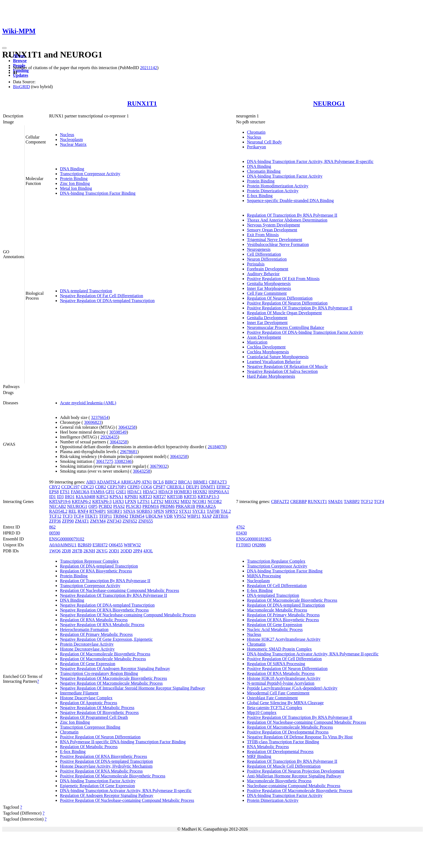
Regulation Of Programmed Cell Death (94, 717)
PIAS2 (119, 506)
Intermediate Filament (79, 693)
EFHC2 (223, 487)
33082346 (123, 461)
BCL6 (158, 482)
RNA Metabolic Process (268, 746)
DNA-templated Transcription (86, 291)
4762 (240, 527)
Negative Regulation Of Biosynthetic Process (99, 712)
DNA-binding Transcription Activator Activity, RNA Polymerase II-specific (126, 790)
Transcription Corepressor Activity (90, 173)
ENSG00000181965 (253, 539)
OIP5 (93, 506)
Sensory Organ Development (272, 230)
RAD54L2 (58, 511)
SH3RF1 (114, 511)
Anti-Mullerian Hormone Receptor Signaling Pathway (294, 776)
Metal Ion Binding (76, 188)
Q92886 (259, 545)
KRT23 (145, 496)
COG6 (146, 487)
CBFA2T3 (218, 482)
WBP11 (194, 516)
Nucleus (67, 134)
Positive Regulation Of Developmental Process (288, 732)
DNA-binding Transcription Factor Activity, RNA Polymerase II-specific (310, 161)
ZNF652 (130, 521)
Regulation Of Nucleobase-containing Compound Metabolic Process (119, 590)
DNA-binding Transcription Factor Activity (285, 176)
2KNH (89, 551)
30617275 (104, 461)
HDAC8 (165, 491)
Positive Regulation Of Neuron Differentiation (287, 303)
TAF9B (213, 511)
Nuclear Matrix (73, 144)
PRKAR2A (206, 506)
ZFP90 (68, 521)
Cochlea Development (266, 347)
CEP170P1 (116, 487)
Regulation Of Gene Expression (87, 663)
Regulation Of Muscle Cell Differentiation (284, 766)
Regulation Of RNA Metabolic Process (94, 619)
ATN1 (146, 482)
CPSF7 (159, 487)
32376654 (99, 417)
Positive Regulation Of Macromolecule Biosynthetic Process (112, 776)
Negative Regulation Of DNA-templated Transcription (107, 300)
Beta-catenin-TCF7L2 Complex (274, 707)
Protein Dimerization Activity (272, 190)
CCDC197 (70, 487)
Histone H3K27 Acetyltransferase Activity (284, 639)
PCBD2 (105, 506)
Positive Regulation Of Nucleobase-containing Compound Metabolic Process (127, 800)
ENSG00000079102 (66, 539)
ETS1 (65, 491)
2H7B (77, 551)
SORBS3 (144, 511)
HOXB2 (200, 491)
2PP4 (137, 551)
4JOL (148, 551)
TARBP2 (352, 501)
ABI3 (91, 482)
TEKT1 (91, 516)
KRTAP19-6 (60, 501)
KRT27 (159, 496)
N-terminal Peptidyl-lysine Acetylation (280, 683)
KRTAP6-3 (102, 501)
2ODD (126, 551)
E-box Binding (260, 195)
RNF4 (83, 511)
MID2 (186, 501)
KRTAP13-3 (208, 496)
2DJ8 (66, 551)
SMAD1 (335, 501)
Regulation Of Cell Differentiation (277, 585)
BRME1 (200, 482)
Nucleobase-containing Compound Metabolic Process (293, 785)
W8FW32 (132, 545)
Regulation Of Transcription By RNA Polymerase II (292, 215)
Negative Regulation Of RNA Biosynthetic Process (104, 610)
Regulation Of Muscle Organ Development (284, 312)
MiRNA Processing (264, 576)
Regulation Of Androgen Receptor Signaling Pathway (106, 795)
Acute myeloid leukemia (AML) (88, 403)
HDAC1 (134, 491)
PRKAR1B (185, 506)
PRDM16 (150, 506)
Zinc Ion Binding (75, 183)
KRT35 (190, 496)
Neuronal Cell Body (264, 142)
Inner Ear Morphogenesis (269, 288)
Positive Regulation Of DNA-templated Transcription (106, 761)
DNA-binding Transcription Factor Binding (98, 193)
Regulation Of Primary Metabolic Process (96, 634)
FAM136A (80, 491)
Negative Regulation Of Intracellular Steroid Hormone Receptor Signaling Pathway (132, 688)
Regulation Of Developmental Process (280, 751)
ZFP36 (55, 521)
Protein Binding (74, 178)
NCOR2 (215, 501)
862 (52, 527)
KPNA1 (117, 496)
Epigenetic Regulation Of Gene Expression (97, 785)
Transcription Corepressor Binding (90, 727)
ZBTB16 (220, 516)
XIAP (207, 516)
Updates (20, 75)
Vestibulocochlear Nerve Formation (278, 244)
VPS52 (180, 516)
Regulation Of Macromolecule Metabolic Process (103, 658)
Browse (20, 60)
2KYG (102, 551)
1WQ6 (55, 551)
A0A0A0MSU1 (62, 545)
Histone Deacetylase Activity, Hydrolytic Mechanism (106, 766)
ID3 (60, 496)
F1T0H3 (243, 545)
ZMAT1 (82, 521)
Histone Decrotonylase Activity (87, 649)
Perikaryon (256, 147)
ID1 (52, 496)
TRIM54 (136, 516)
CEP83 (133, 487)
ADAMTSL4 (108, 482)
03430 (241, 533)
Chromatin (256, 132)
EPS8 (54, 491)
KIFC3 (102, 496)
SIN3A (129, 511)
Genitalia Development (267, 317)
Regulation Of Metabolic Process (89, 746)
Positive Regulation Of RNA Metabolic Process (101, 771)
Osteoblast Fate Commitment (272, 698)
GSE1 (121, 491)
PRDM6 (167, 506)
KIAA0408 (85, 496)
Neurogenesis (259, 249)
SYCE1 (199, 511)
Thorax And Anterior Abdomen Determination (287, 220)
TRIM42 (120, 516)
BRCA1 (185, 482)
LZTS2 (157, 501)
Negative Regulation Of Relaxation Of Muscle (287, 366)
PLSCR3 (133, 506)
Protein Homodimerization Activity (277, 186)
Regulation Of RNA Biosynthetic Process (96, 571)
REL (73, 511)
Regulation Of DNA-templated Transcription (99, 566)
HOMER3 (183, 491)
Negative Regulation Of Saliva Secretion (282, 371)
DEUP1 (192, 487)
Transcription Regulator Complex (276, 561)
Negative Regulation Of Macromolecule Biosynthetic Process (113, 678)
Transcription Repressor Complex (89, 561)
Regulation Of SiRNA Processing (276, 663)
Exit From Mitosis (263, 234)
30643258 (127, 427)
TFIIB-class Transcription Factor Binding (283, 741)
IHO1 (70, 496)
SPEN (158, 511)
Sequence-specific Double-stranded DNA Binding (290, 200)
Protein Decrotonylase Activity (87, 644)
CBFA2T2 (280, 501)
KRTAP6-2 (81, 501)
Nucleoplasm (71, 139)
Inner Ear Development (267, 322)
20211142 (148, 67)
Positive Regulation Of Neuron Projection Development (295, 771)
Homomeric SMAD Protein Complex (279, 649)
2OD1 (114, 551)
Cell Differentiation (264, 254)
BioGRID (21, 86)
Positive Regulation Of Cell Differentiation (284, 658)
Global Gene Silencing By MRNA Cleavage (285, 702)
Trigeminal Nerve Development (274, 239)
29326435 (109, 437)
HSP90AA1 (218, 491)
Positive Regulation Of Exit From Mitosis (283, 278)
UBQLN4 (154, 516)
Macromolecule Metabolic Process (277, 610)
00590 (54, 533)
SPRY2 (171, 511)
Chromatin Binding (264, 171)
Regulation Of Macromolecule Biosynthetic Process (105, 654)
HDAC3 (150, 491)
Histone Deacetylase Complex (86, 698)
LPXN (130, 501)
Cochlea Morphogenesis (268, 352)
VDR (168, 516)
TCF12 (55, 516)
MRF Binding (259, 756)
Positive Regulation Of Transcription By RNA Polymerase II (299, 308)
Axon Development (264, 337)
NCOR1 (199, 501)
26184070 (216, 446)
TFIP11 (105, 516)
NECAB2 (57, 506)
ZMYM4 (98, 521)
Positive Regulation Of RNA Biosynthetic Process (103, 756)
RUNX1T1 (142, 103)
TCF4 (78, 516)
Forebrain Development (267, 269)
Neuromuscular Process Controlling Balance (285, 327)
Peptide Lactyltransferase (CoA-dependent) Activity (292, 688)
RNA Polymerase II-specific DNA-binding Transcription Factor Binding (123, 741)
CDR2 (100, 487)
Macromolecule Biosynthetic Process (279, 780)
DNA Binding (72, 168)
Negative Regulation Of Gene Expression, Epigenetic (106, 639)
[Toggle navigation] (4, 48)
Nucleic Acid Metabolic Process (275, 629)
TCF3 (67, 516)
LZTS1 (143, 501)
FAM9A (97, 491)
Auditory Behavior (263, 273)
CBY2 (54, 487)
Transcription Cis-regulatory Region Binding (99, 673)
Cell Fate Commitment (267, 293)
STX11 (185, 511)
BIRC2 (171, 482)
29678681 (128, 451)
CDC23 (87, 487)
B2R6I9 (85, 545)
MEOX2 (172, 501)
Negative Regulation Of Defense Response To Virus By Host (300, 737)
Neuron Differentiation (267, 259)
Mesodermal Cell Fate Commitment (278, 693)
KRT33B (175, 496)
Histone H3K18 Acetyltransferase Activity (284, 678)
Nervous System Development (273, 225)
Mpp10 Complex (261, 712)
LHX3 (118, 501)
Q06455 (116, 545)
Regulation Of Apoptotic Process (88, 702)
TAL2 (226, 511)
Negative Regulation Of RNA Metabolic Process (102, 624)
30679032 (158, 466)
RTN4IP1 (97, 511)
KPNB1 (131, 496)
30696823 (92, 422)
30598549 (118, 432)
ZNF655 (145, 521)
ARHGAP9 (131, 482)
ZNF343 (114, 521)
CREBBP (298, 501)
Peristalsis (256, 264)
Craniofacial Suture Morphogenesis (278, 356)
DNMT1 (208, 487)
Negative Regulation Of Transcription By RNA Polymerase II (113, 595)
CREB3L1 (175, 487)
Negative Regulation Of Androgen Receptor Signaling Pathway (115, 668)
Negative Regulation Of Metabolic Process (97, 707)
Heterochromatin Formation (84, 629)
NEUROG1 (329, 103)
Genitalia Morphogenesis (269, 283)
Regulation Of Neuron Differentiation (280, 298)
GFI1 (110, 491)
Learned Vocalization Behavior (274, 361)
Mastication (257, 342)
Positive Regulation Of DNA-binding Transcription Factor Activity (305, 332)
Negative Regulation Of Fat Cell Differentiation (101, 295)
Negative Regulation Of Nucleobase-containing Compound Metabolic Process (128, 615)
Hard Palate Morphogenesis (271, 376)
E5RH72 (100, 545)
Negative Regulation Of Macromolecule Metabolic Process (111, 683)
